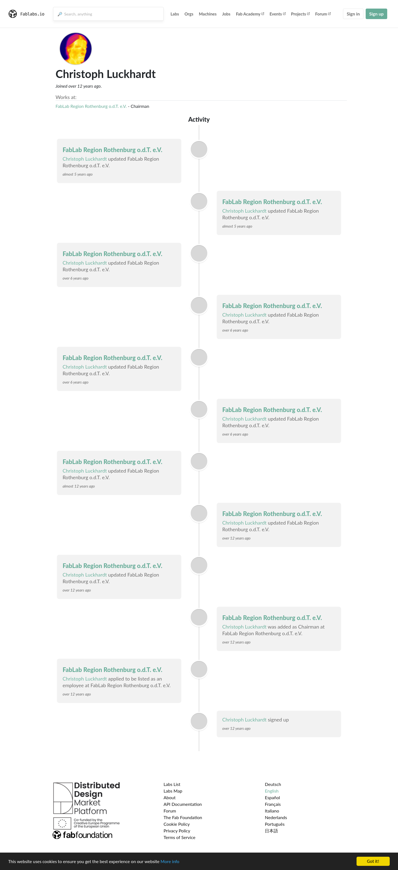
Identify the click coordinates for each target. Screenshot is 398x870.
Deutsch (273, 784)
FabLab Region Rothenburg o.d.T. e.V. (91, 106)
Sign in (353, 13)
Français (273, 804)
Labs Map (173, 790)
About (170, 797)
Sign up (376, 13)
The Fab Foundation (183, 817)
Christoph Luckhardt (84, 159)
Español (272, 797)
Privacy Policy (177, 830)
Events (277, 13)
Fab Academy (250, 13)
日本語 (271, 830)
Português (274, 824)
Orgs (189, 13)
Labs (175, 13)
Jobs (226, 13)
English (272, 790)
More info (170, 862)
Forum (323, 13)
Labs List (172, 784)
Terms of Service (179, 837)
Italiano (272, 810)
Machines (208, 13)
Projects (300, 13)
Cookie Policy (177, 824)
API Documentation (183, 804)
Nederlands (276, 817)
